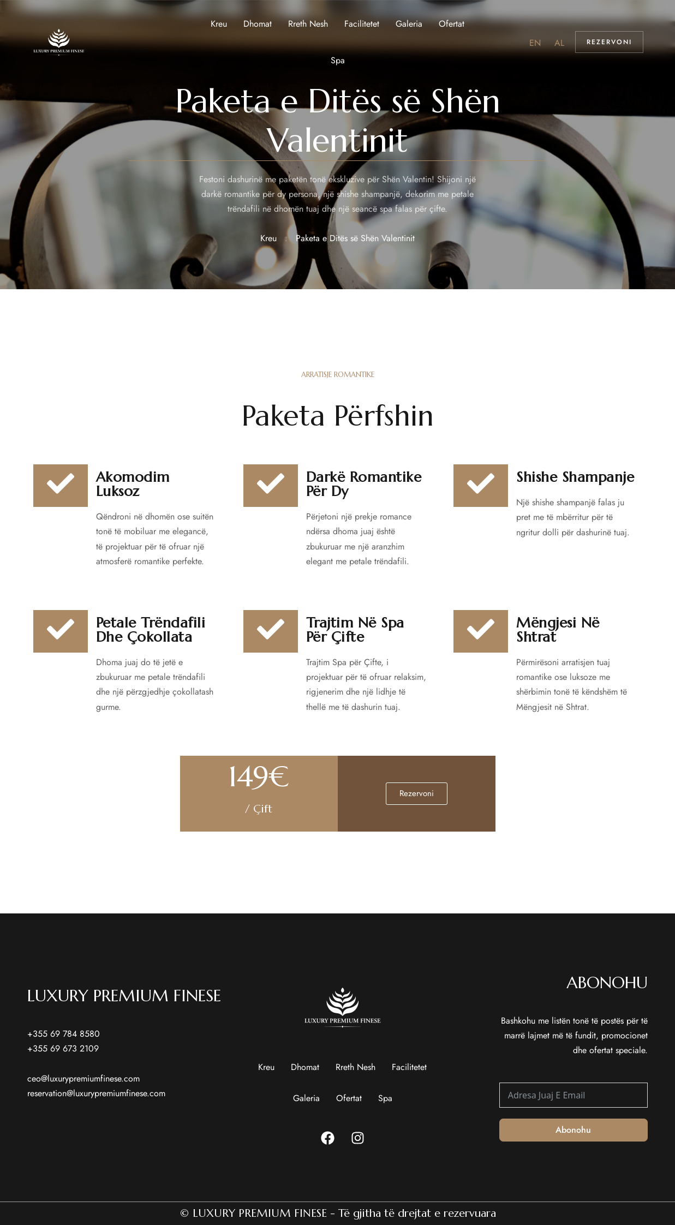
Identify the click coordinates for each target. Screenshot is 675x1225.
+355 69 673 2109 (63, 1048)
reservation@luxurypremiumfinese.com (96, 1093)
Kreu (268, 238)
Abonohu (573, 1130)
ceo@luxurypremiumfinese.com (83, 1078)
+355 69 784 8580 (63, 1033)
